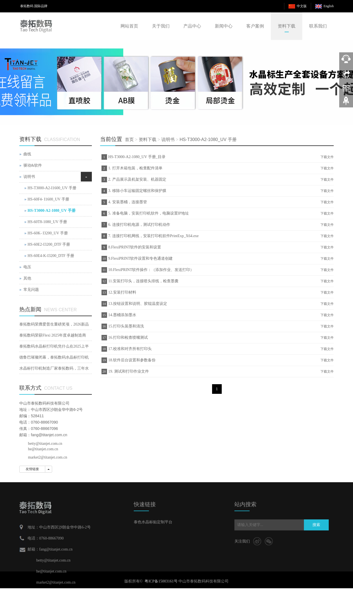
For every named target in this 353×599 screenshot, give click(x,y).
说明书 (168, 139)
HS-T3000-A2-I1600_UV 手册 (52, 188)
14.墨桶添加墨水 (122, 315)
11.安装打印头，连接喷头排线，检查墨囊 (143, 281)
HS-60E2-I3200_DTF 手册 (49, 244)
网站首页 (129, 26)
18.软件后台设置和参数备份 (132, 360)
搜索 (316, 525)
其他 (27, 278)
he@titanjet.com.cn (43, 449)
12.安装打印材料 (122, 292)
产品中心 (192, 26)
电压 (27, 267)
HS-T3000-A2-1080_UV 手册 (208, 139)
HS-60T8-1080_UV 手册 (47, 222)
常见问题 (31, 290)
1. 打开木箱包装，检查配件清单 (135, 168)
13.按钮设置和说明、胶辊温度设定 (137, 304)
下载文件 (327, 157)
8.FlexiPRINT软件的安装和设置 (134, 247)
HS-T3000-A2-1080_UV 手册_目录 (136, 157)
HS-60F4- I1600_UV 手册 (48, 199)
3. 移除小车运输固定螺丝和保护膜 (137, 191)
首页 (129, 139)
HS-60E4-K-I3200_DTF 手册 (51, 256)
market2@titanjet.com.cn (47, 457)
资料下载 (286, 26)
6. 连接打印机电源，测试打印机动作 (139, 225)
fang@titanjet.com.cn (49, 435)
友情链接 (32, 469)
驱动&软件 (32, 165)
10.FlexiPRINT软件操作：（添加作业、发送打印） (151, 270)
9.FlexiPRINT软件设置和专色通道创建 (140, 258)
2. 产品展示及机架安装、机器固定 (137, 179)
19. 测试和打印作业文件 (128, 371)
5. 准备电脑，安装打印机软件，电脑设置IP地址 (148, 213)
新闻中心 (223, 26)
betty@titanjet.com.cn (45, 443)
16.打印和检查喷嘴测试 (128, 337)
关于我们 (161, 26)
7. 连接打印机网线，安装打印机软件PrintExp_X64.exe (153, 236)
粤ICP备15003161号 (161, 581)
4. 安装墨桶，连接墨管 (127, 202)
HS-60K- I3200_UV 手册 (48, 233)
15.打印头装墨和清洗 (126, 326)
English (328, 6)
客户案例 (255, 26)
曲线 (27, 154)
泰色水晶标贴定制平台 (153, 522)
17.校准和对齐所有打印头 (130, 349)
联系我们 (318, 26)
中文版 (302, 6)
